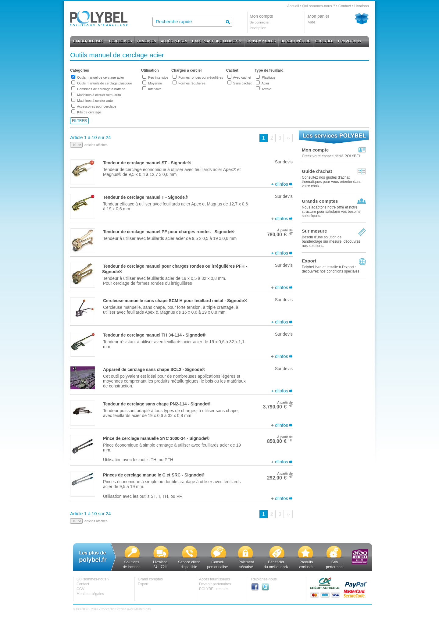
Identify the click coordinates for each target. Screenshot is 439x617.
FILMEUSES (146, 41)
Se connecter (259, 22)
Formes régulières (191, 83)
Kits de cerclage (89, 112)
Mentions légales (90, 594)
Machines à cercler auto (95, 100)
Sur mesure (314, 231)
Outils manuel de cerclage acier (100, 77)
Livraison (361, 6)
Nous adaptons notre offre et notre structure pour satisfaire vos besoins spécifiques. (331, 211)
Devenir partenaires (215, 584)
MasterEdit (141, 609)
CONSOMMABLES (261, 41)
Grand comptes (150, 579)
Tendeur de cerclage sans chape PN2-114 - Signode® (156, 403)
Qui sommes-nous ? (318, 6)
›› (288, 138)
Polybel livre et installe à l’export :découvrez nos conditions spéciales (330, 269)
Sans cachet (242, 83)
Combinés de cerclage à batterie (101, 89)
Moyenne (155, 83)
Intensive (155, 89)
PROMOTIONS (349, 41)
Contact (344, 6)
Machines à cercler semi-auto (99, 95)
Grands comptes (320, 201)
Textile (266, 89)
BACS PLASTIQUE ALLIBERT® (216, 41)
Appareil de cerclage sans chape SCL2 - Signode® (154, 369)
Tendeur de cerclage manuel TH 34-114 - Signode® (154, 335)
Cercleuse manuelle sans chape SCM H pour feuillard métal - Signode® (175, 300)
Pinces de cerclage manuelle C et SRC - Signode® (153, 475)
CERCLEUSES (120, 41)
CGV (80, 589)
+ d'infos (279, 184)
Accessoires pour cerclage (96, 106)
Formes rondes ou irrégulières (200, 77)
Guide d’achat (317, 171)
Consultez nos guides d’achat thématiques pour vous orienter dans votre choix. (331, 181)
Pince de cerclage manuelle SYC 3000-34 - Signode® (156, 438)
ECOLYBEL (324, 41)
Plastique (268, 77)
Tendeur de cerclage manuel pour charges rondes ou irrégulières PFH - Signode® (174, 269)
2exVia (121, 609)
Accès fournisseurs (214, 579)
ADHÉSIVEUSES (174, 41)
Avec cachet (242, 77)
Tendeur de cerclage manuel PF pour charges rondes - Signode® (168, 231)
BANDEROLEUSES (88, 41)
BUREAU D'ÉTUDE (295, 41)
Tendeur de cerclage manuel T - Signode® (145, 197)
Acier (265, 83)
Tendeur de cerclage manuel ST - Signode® (147, 162)
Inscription (258, 28)
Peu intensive (158, 77)
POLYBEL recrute (213, 589)
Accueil (293, 6)
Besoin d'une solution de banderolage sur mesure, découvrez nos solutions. (331, 241)
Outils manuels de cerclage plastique (104, 83)
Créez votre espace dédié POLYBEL (331, 156)
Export (309, 260)
